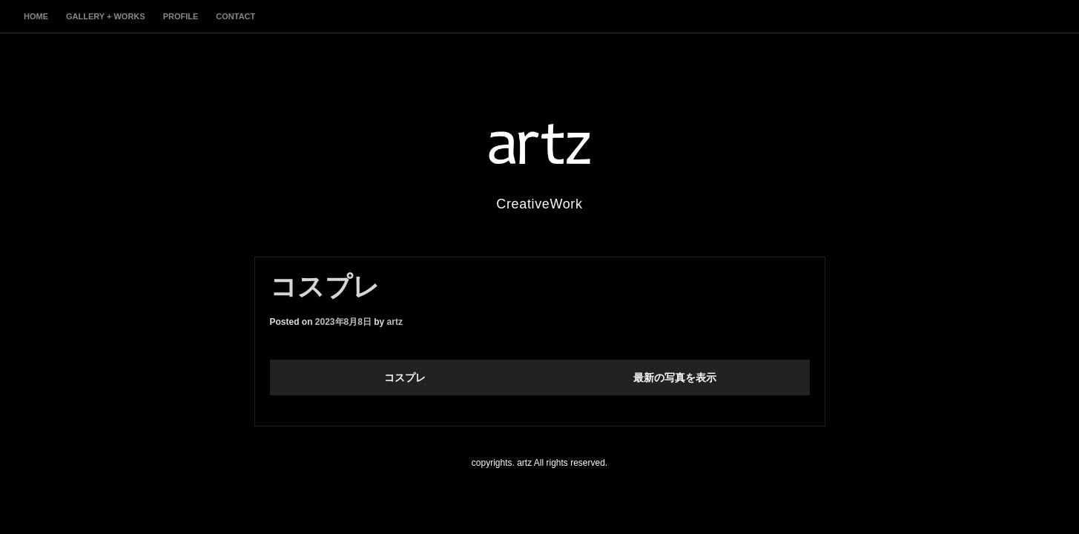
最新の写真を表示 (674, 377)
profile (181, 16)
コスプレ (405, 377)
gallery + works (105, 16)
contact (235, 16)
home (36, 16)
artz (395, 322)
